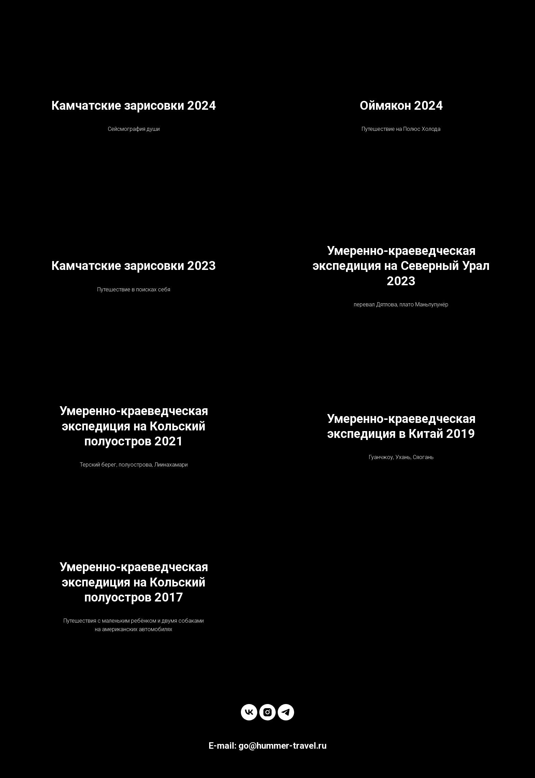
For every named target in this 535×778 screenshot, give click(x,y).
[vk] (249, 712)
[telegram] (286, 712)
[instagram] (267, 712)
